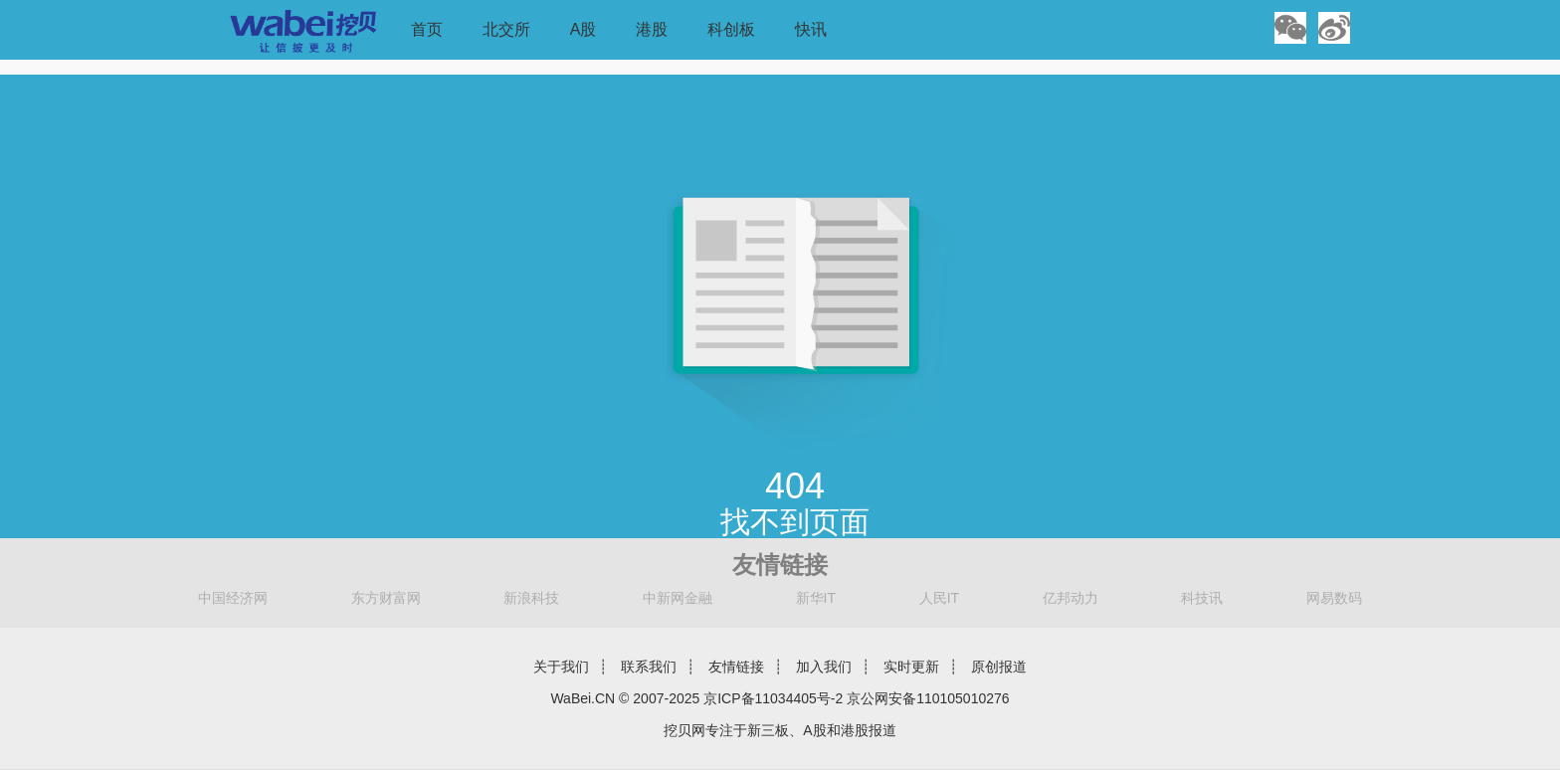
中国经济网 (233, 598)
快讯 (811, 29)
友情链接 (736, 666)
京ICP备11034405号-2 (773, 698)
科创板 (731, 29)
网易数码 (1334, 598)
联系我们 (649, 666)
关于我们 (561, 666)
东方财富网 (386, 598)
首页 (427, 29)
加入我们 (824, 666)
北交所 (506, 29)
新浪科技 (531, 598)
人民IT (939, 598)
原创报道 (999, 666)
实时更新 (911, 666)
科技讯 (1202, 598)
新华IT (816, 598)
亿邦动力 (1070, 598)
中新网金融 (677, 598)
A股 (583, 29)
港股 (652, 29)
